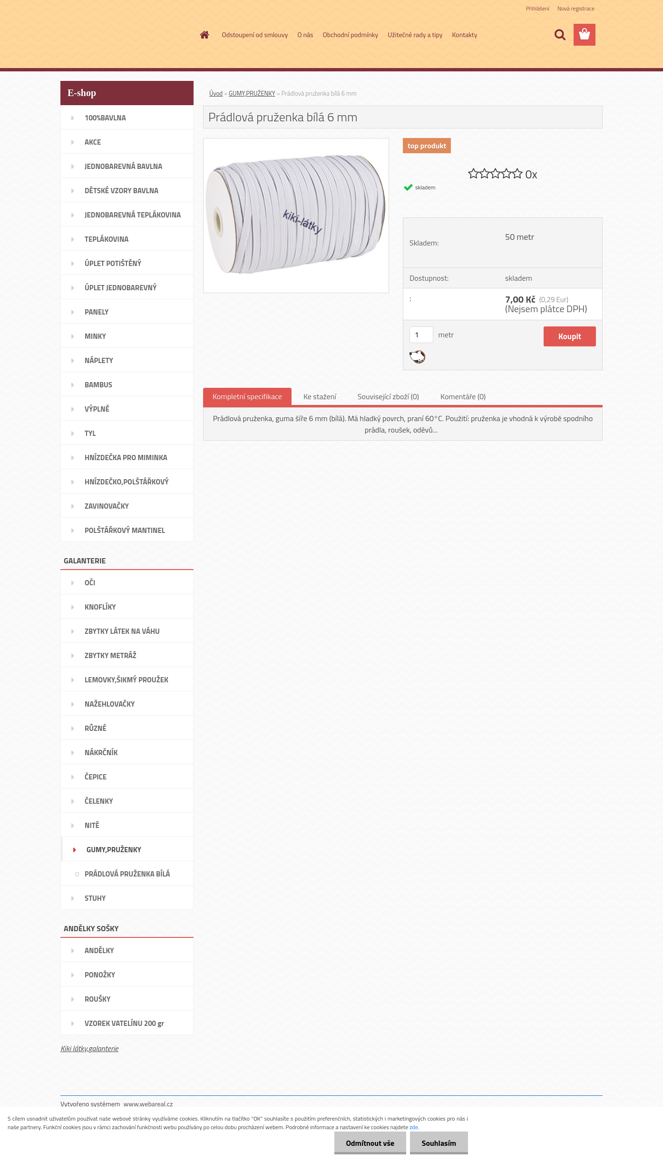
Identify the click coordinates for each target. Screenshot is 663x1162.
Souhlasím (438, 1143)
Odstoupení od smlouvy (255, 34)
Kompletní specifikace (247, 396)
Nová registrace (576, 8)
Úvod (216, 93)
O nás (305, 34)
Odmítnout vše (370, 1143)
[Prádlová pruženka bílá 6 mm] (296, 142)
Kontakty (465, 34)
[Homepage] (204, 35)
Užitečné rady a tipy (415, 34)
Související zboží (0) (388, 396)
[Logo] (125, 35)
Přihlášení (537, 8)
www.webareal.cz (148, 1104)
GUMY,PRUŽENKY (252, 93)
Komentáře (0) (463, 396)
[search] (560, 35)
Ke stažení (319, 396)
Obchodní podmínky (351, 34)
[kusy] (421, 334)
